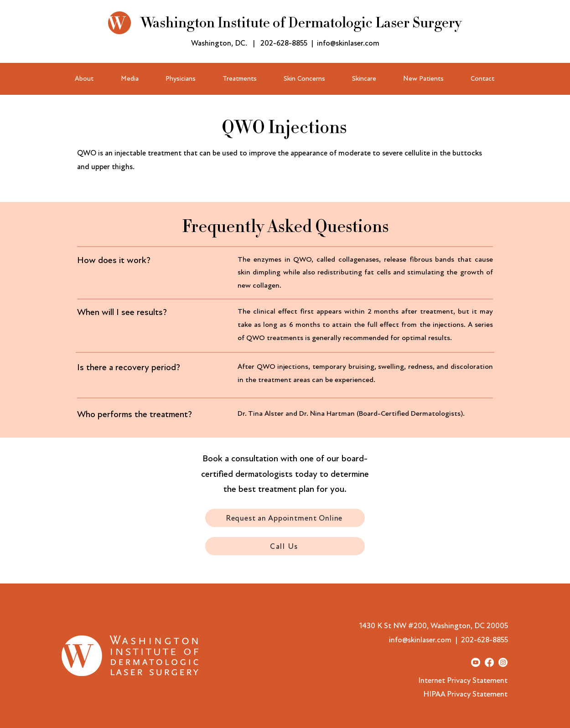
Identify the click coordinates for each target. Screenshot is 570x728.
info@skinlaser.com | (425, 640)
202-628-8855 (283, 43)
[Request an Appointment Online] (285, 518)
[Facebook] (489, 662)
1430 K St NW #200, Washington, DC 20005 (433, 625)
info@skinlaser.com (348, 43)
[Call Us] (285, 546)
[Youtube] (475, 662)
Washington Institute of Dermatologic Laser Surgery (300, 22)
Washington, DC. (219, 43)
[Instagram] (503, 662)
